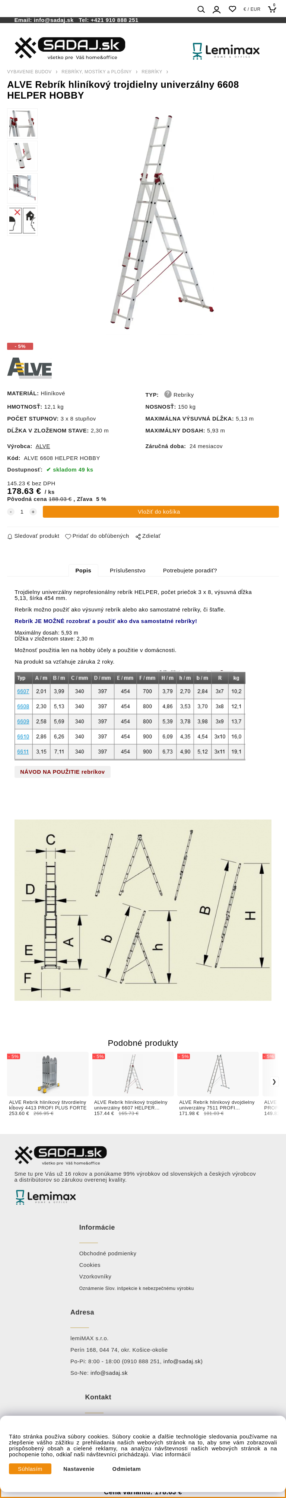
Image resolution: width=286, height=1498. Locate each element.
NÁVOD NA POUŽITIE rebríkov (62, 772)
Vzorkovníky (95, 1277)
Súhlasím (30, 1469)
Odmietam (126, 1469)
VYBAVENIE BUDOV (29, 71)
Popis (83, 571)
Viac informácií (171, 1454)
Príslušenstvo (128, 571)
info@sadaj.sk (55, 20)
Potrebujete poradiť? (190, 571)
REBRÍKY (152, 71)
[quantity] (22, 512)
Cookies (90, 1265)
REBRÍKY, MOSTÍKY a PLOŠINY (96, 71)
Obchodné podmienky (108, 1253)
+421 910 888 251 (115, 20)
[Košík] (274, 9)
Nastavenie (79, 1469)
